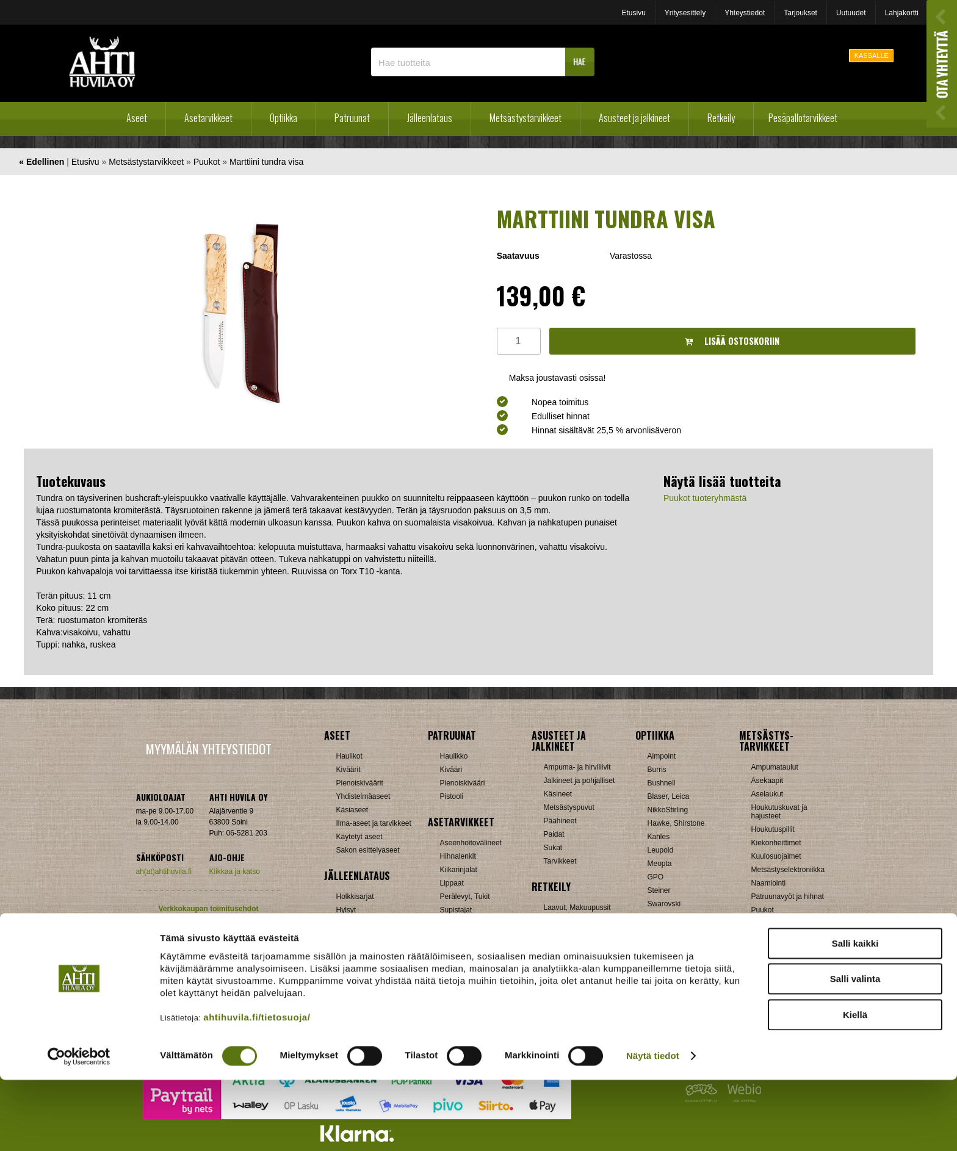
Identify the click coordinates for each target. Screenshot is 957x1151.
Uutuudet (851, 13)
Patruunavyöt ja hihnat (787, 896)
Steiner (659, 890)
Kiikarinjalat (458, 869)
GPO (656, 877)
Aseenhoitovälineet (471, 843)
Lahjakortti (902, 13)
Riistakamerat (773, 937)
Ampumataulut (774, 767)
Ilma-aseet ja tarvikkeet (373, 823)
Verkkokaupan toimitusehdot (208, 908)
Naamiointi (768, 883)
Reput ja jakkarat (571, 948)
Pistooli (452, 796)
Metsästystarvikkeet (525, 117)
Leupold (661, 850)
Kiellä (855, 1085)
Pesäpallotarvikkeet (802, 117)
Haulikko (454, 756)
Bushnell (662, 783)
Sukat (553, 847)
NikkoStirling (668, 810)
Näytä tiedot (652, 1127)
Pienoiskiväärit (359, 783)
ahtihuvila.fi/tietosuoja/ (256, 1088)
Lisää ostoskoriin (732, 340)
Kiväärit (348, 769)
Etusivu (633, 13)
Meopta (660, 863)
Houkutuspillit (773, 829)
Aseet (136, 117)
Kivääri (451, 769)
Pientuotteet (563, 934)
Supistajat (456, 910)
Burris (657, 769)
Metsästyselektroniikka (788, 869)
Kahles (659, 836)
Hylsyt (346, 910)
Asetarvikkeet (208, 117)
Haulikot (349, 756)
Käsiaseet (352, 810)
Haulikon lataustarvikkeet (376, 963)
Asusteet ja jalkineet (634, 117)
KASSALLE (871, 55)
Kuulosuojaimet (776, 856)
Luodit (346, 937)
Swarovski (664, 904)
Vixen (657, 917)
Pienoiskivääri (462, 783)
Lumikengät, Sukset (576, 921)
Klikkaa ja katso (234, 871)
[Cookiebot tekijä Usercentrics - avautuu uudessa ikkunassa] (79, 1127)
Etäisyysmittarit (672, 944)
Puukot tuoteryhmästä (704, 498)
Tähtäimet (456, 923)
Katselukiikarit (670, 957)
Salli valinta (855, 1050)
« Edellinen (41, 162)
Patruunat (352, 117)
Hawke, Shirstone (676, 823)
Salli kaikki (855, 1014)
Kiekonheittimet (776, 843)
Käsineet (558, 794)
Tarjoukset (800, 13)
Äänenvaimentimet (470, 950)
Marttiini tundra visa (266, 162)
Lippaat (452, 883)
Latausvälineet (359, 923)
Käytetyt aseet (359, 836)
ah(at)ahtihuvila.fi (164, 871)
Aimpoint (662, 756)
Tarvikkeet (560, 861)
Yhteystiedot (744, 13)
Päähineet (560, 821)
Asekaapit (767, 780)
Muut (448, 963)
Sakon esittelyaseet (368, 850)
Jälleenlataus (429, 117)
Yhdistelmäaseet (363, 796)
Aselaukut (767, 794)
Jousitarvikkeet (775, 963)
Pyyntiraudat (771, 923)
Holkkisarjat (355, 896)
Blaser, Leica (669, 796)
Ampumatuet (461, 937)
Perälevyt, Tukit (465, 896)
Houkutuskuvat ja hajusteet (779, 811)
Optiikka (283, 117)
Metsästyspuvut (569, 807)
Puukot (206, 162)
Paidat (554, 834)
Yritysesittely (685, 13)
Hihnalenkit (458, 856)
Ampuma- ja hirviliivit (577, 767)
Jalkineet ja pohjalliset (579, 780)
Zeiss (656, 930)
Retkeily (721, 117)
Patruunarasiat (360, 950)
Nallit (344, 977)
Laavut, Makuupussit (577, 907)
